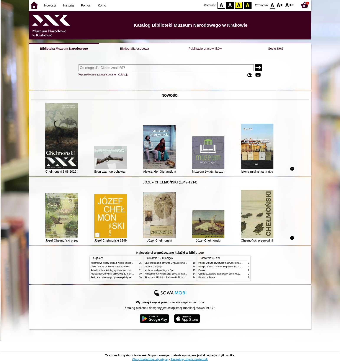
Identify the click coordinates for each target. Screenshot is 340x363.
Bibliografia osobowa (134, 48)
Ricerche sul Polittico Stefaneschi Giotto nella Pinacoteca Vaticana (177, 277)
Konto (102, 5)
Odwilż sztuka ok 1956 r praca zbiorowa (110, 266)
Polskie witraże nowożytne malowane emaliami (221, 263)
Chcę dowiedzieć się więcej (150, 359)
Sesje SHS (275, 48)
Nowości (50, 5)
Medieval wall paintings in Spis (159, 270)
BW (230, 5)
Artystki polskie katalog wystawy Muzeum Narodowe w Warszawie (123, 270)
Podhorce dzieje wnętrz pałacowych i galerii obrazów (116, 277)
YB (239, 5)
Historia (68, 5)
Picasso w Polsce (206, 277)
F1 (280, 5)
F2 (290, 5)
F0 (272, 5)
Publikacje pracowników (205, 48)
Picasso (202, 270)
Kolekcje (123, 74)
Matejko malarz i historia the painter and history (221, 266)
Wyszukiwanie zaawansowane (97, 74)
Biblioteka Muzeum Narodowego (64, 48)
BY (247, 5)
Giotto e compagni (153, 266)
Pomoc (86, 5)
